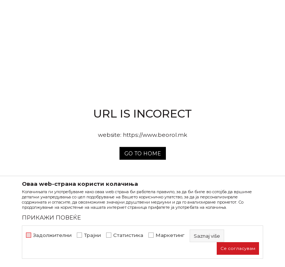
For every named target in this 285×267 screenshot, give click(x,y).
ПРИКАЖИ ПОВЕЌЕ (51, 217)
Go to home (142, 153)
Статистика (128, 235)
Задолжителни (52, 235)
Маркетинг (169, 235)
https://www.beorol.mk (155, 134)
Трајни (92, 235)
